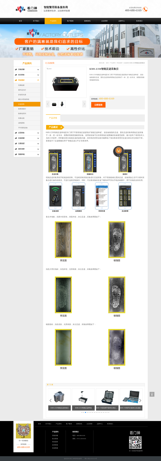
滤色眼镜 (21, 123)
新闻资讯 (87, 21)
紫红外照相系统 (23, 99)
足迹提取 (21, 104)
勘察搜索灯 (22, 109)
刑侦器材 (119, 63)
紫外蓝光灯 (22, 90)
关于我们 (36, 21)
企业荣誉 (104, 21)
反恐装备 (55, 445)
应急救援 (55, 448)
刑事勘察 (21, 85)
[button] (81, 412)
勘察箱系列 (22, 113)
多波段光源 (22, 95)
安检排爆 (55, 435)
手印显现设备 (23, 128)
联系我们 (139, 21)
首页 (20, 21)
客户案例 (70, 21)
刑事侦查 (21, 118)
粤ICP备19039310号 (91, 458)
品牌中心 (121, 21)
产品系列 (53, 21)
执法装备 (55, 438)
